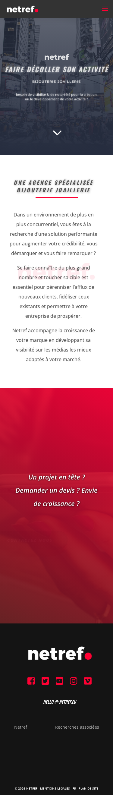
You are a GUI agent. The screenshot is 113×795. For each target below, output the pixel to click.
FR (74, 788)
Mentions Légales (55, 788)
